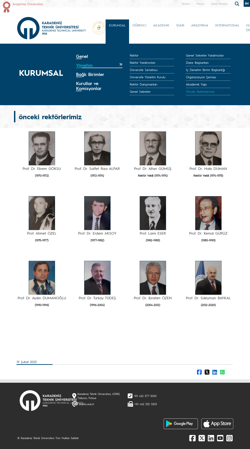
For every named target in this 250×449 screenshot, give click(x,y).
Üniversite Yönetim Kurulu (147, 77)
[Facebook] (192, 438)
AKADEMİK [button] (161, 25)
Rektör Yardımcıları (142, 62)
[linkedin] (211, 438)
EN (247, 3)
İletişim (186, 3)
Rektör (134, 55)
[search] (237, 3)
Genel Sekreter (140, 91)
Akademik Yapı (196, 84)
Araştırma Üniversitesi (28, 4)
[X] (202, 438)
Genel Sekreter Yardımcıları (205, 55)
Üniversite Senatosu (143, 70)
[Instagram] (229, 438)
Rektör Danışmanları (143, 84)
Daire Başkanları (197, 62)
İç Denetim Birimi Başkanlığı (205, 70)
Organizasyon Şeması (201, 77)
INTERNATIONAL (227, 25)
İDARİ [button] (180, 25)
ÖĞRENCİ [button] (139, 25)
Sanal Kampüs (219, 3)
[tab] (99, 56)
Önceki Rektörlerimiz (200, 91)
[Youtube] (220, 438)
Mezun (200, 3)
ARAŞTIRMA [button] (199, 25)
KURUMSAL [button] (117, 25)
